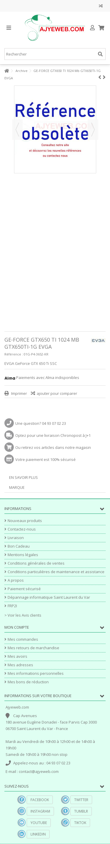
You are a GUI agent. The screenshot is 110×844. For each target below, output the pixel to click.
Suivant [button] (93, 129)
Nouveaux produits (25, 520)
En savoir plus (23, 477)
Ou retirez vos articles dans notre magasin (53, 447)
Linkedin (38, 834)
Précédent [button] (17, 129)
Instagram (40, 811)
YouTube (39, 822)
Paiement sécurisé (24, 588)
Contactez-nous (22, 529)
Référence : (13, 354)
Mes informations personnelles (36, 673)
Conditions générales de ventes (36, 563)
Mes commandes (23, 639)
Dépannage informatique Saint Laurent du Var (49, 597)
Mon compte (16, 627)
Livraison (16, 537)
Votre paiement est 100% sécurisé (45, 459)
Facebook (40, 799)
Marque (17, 487)
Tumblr (81, 811)
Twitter (81, 799)
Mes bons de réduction (28, 681)
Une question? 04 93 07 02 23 (40, 423)
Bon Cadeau (19, 546)
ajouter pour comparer (57, 393)
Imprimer (18, 393)
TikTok (80, 822)
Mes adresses (20, 664)
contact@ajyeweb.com (39, 771)
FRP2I (12, 605)
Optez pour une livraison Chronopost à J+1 (53, 435)
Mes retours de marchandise (33, 647)
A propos (16, 580)
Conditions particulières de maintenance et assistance (56, 571)
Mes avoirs (17, 656)
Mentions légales (23, 554)
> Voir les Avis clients (22, 615)
